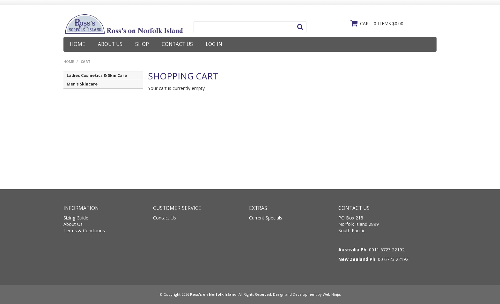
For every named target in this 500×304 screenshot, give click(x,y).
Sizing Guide (75, 218)
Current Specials (265, 218)
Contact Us (177, 44)
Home (77, 44)
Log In (214, 44)
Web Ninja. (332, 294)
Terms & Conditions (84, 230)
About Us (110, 44)
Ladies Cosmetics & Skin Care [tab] (97, 75)
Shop (142, 44)
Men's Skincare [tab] (82, 84)
